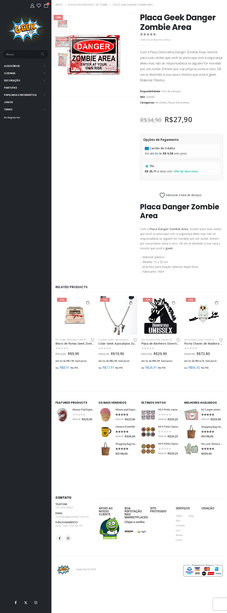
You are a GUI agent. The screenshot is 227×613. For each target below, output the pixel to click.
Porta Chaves (211, 339)
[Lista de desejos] (38, 5)
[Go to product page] (74, 315)
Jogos (8, 102)
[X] (26, 603)
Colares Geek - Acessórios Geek (116, 339)
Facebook (59, 554)
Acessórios (12, 66)
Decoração (12, 80)
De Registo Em (12, 117)
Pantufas (10, 87)
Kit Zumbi (161, 102)
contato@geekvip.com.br (72, 533)
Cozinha (9, 73)
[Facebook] (16, 603)
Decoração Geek (150, 339)
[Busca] (43, 54)
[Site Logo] (26, 29)
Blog (191, 531)
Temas (8, 109)
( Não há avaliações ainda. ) (155, 39)
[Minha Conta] (32, 5)
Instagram (68, 554)
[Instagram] (36, 603)
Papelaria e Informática (20, 95)
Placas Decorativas (179, 102)
